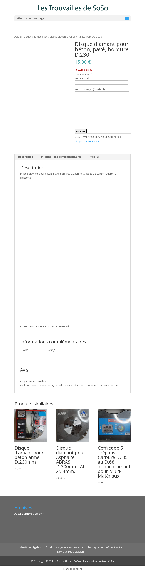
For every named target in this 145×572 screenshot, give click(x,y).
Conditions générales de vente (64, 547)
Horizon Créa (106, 561)
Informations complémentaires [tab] (61, 156)
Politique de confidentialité (105, 547)
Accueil (18, 36)
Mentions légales (30, 547)
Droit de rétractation (70, 551)
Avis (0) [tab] (94, 156)
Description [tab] (25, 156)
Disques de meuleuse (36, 36)
